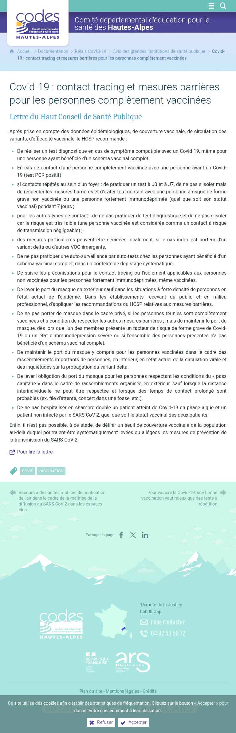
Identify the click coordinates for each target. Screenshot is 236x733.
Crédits (150, 691)
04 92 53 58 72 (168, 633)
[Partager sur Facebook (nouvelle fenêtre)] (121, 535)
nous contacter (168, 622)
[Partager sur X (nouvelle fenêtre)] (133, 535)
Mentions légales (122, 691)
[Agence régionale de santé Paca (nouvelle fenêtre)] (118, 660)
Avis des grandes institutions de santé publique (159, 51)
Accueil (25, 51)
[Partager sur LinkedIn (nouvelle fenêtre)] (145, 535)
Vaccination (51, 471)
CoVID (27, 471)
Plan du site (90, 691)
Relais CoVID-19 (91, 51)
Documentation (53, 51)
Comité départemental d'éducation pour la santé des (142, 24)
